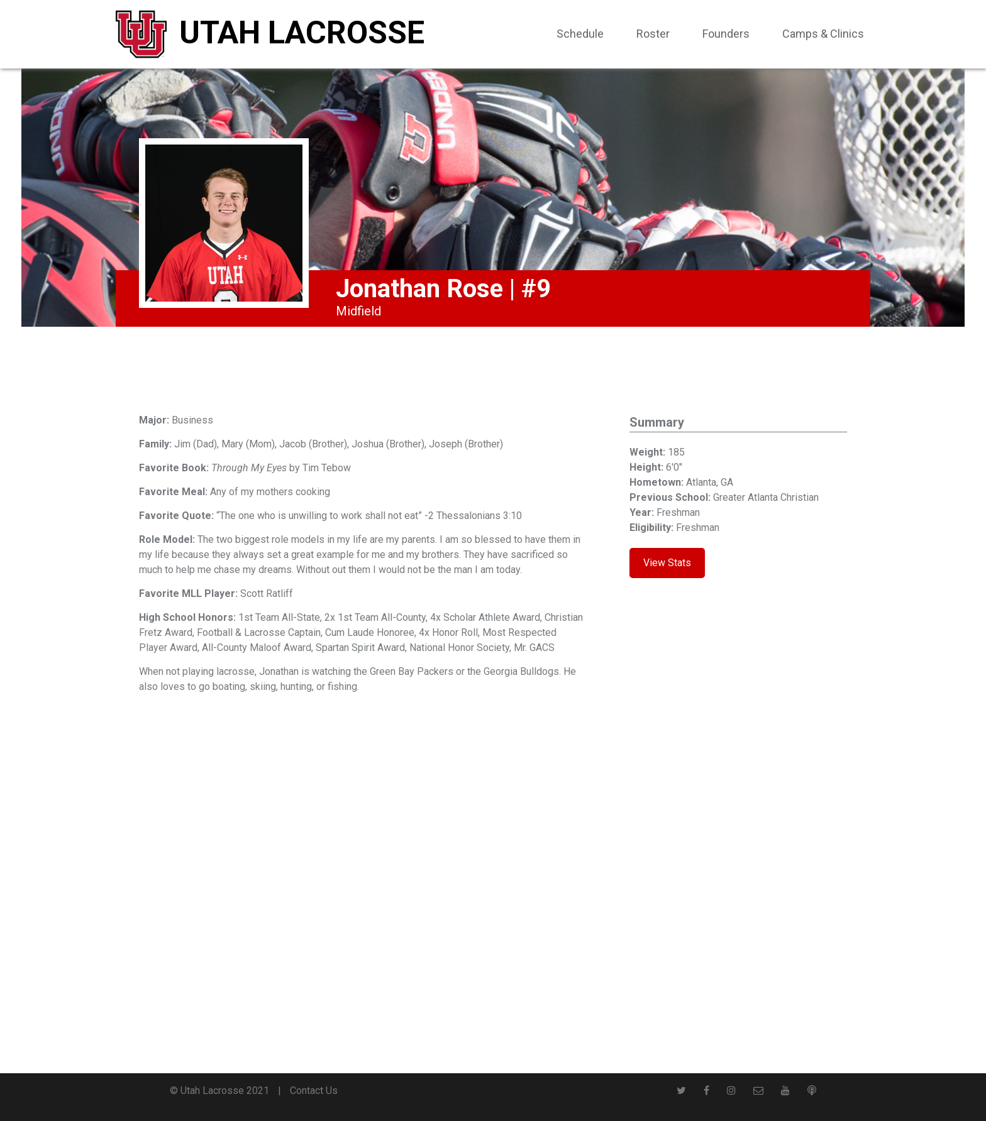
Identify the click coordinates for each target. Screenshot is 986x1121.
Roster (653, 33)
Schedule (580, 33)
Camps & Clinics (823, 33)
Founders (726, 33)
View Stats (667, 563)
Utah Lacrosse (301, 32)
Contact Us (314, 1090)
